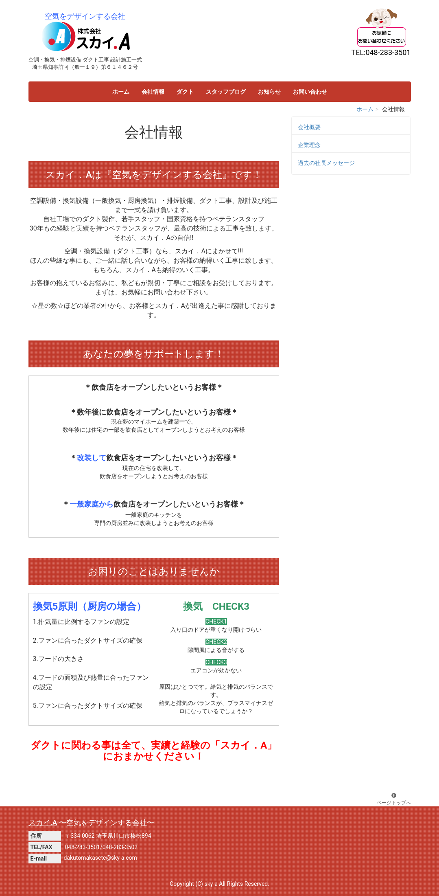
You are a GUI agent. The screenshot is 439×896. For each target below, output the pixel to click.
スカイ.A (42, 822)
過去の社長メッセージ (326, 163)
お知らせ (269, 91)
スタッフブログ (226, 91)
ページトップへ (394, 799)
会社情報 (153, 91)
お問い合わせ (310, 91)
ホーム (120, 91)
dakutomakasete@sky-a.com (100, 857)
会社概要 (309, 127)
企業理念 (309, 145)
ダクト (185, 91)
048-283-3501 (82, 847)
